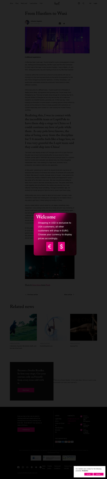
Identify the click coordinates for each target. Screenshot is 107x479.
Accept (88, 474)
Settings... (98, 474)
